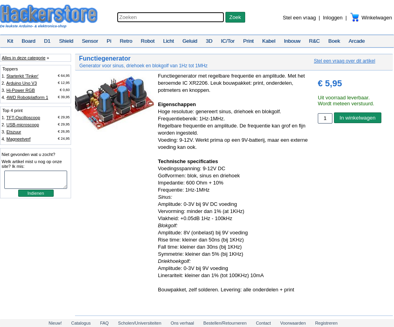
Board (29, 41)
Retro (126, 41)
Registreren (326, 323)
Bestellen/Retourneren (224, 323)
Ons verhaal (182, 323)
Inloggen (333, 18)
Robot (148, 41)
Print (248, 41)
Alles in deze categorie (23, 57)
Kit (10, 41)
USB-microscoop (22, 124)
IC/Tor (228, 41)
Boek (334, 41)
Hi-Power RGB (20, 90)
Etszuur (13, 131)
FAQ (104, 323)
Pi (109, 41)
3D (209, 41)
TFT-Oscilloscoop (23, 117)
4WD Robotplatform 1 (27, 97)
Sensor (90, 41)
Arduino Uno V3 (21, 83)
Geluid (189, 41)
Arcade (357, 41)
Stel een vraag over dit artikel (344, 61)
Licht (168, 41)
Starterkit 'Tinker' (22, 76)
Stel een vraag (299, 18)
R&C (314, 41)
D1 (47, 41)
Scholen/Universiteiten (139, 323)
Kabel (268, 41)
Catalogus (81, 323)
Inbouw (292, 41)
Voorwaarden (293, 323)
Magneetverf (18, 139)
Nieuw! (55, 323)
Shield (66, 41)
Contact (263, 323)
